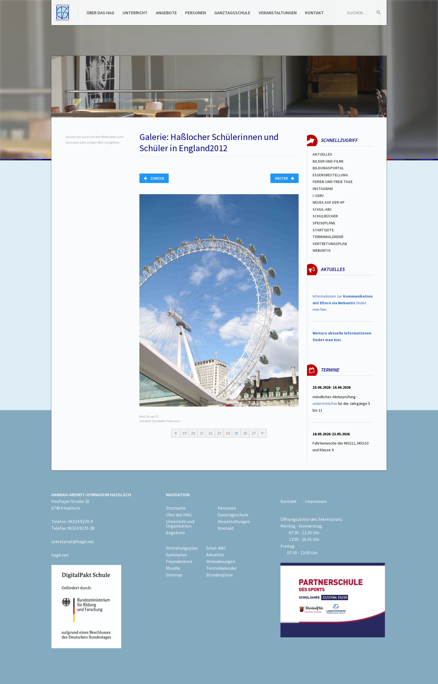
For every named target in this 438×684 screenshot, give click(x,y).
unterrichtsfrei (325, 403)
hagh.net (60, 555)
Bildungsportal (328, 167)
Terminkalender (328, 236)
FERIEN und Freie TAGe (333, 181)
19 (184, 433)
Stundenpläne (219, 575)
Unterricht (135, 12)
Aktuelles (322, 154)
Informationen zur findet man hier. (343, 303)
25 (236, 433)
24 (228, 433)
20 (193, 433)
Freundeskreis (179, 561)
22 (210, 433)
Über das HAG (100, 12)
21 (202, 433)
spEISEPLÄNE (324, 222)
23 (219, 433)
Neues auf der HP (328, 202)
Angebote (166, 12)
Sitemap (174, 575)
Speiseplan (176, 554)
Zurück (154, 178)
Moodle (173, 568)
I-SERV (318, 195)
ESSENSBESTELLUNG (330, 174)
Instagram (323, 188)
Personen (195, 12)
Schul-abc (322, 209)
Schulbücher (325, 215)
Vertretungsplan (330, 243)
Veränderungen (220, 561)
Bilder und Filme (328, 161)
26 (245, 433)
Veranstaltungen (278, 12)
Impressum (316, 501)
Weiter (284, 178)
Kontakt (314, 12)
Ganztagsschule (232, 12)
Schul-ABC (216, 548)
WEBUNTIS (322, 250)
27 (254, 433)
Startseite (323, 229)
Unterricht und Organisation (180, 524)
